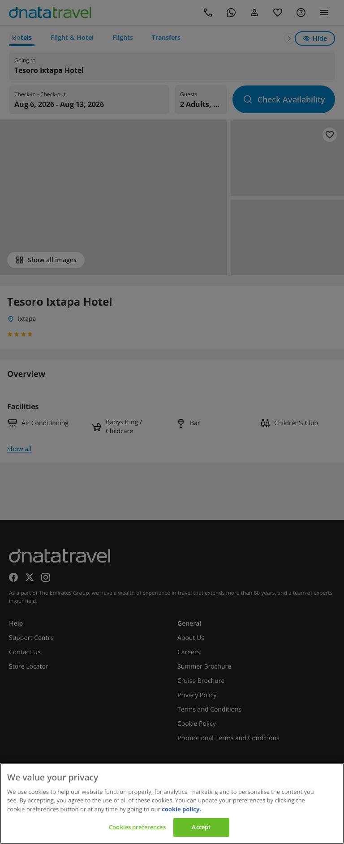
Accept (201, 827)
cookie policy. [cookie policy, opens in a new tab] (181, 809)
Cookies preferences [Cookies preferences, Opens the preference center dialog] (137, 827)
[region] (172, 803)
